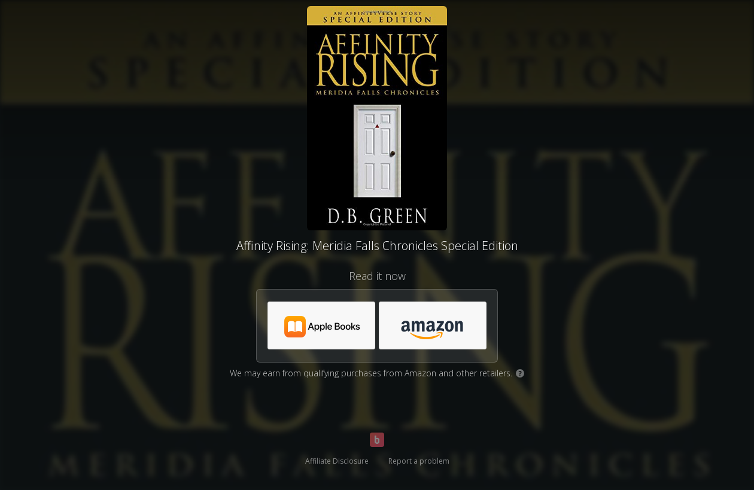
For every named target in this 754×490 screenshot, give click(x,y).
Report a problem (418, 461)
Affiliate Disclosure (337, 461)
